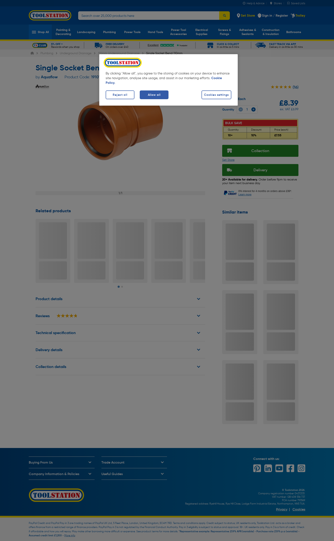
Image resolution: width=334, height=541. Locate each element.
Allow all (154, 95)
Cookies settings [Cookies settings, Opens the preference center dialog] (216, 95)
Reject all (120, 95)
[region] (168, 80)
